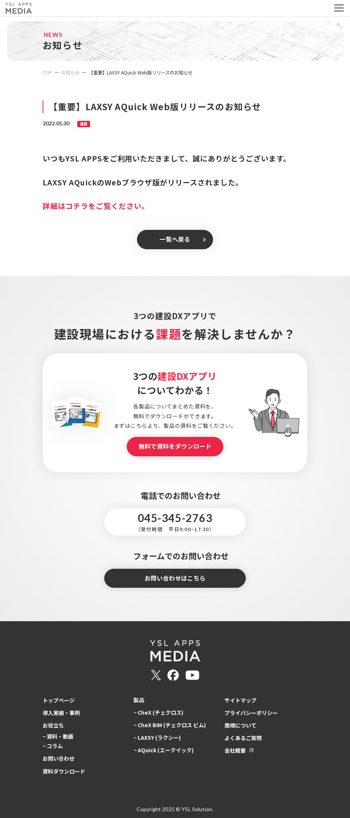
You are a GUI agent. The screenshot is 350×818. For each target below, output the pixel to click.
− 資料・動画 (58, 736)
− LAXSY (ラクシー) (157, 737)
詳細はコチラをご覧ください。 (96, 206)
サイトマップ (240, 700)
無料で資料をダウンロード (175, 446)
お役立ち (53, 725)
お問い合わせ (59, 758)
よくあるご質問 (243, 738)
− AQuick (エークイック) (164, 750)
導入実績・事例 (61, 713)
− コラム (53, 746)
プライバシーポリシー (251, 713)
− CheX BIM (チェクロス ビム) (170, 725)
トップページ (59, 700)
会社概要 (235, 750)
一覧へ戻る (175, 239)
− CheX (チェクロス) (158, 712)
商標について (240, 725)
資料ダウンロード (64, 771)
